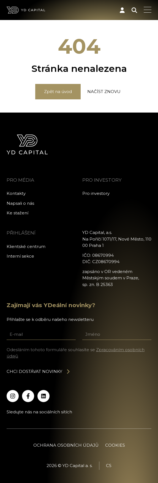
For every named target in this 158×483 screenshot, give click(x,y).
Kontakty (16, 193)
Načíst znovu (104, 91)
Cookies (115, 445)
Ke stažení (17, 212)
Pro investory (96, 193)
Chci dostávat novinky (38, 371)
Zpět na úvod (58, 91)
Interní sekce (20, 256)
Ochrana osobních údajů (66, 445)
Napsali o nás (20, 203)
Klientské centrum (26, 246)
